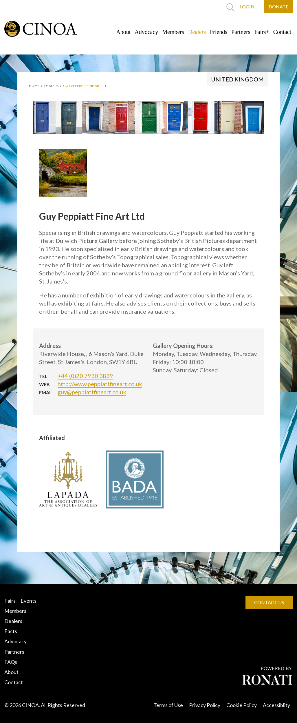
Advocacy (146, 32)
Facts (10, 631)
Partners (240, 32)
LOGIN (247, 6)
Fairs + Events (20, 600)
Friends (218, 32)
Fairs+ (261, 32)
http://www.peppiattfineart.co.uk (100, 383)
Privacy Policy (204, 705)
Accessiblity (276, 705)
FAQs (10, 662)
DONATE (278, 6)
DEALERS (51, 85)
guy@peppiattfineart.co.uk (92, 391)
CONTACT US (269, 602)
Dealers (197, 32)
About (123, 32)
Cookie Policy (241, 705)
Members (173, 32)
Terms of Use (168, 705)
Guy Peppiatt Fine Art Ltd (85, 85)
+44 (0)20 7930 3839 (85, 375)
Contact (282, 32)
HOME (34, 85)
